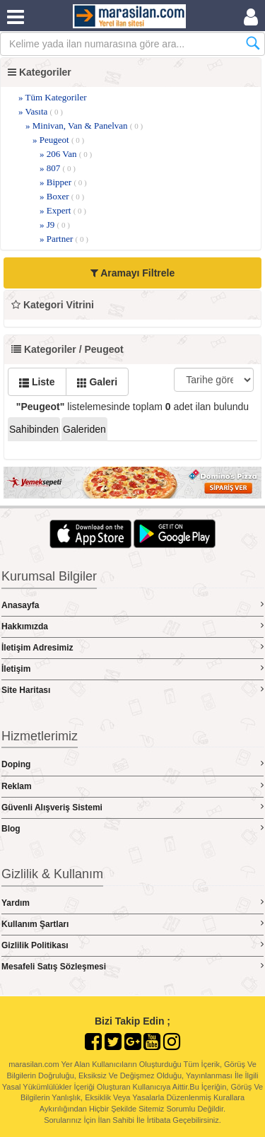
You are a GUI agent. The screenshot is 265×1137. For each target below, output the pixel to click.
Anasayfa (132, 605)
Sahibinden (34, 429)
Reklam (132, 786)
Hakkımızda (132, 626)
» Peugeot (58, 139)
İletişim (132, 668)
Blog (132, 828)
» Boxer (62, 196)
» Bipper (63, 182)
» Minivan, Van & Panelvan (84, 125)
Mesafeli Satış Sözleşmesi (132, 966)
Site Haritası (132, 689)
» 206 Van (66, 153)
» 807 (58, 168)
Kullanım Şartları (132, 924)
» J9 (55, 224)
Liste (37, 381)
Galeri (97, 381)
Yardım (132, 902)
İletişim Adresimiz (132, 647)
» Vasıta (40, 111)
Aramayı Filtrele (132, 273)
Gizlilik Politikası (132, 945)
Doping (132, 764)
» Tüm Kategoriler (52, 97)
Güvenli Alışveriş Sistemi (132, 807)
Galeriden (84, 429)
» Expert (63, 210)
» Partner (64, 238)
